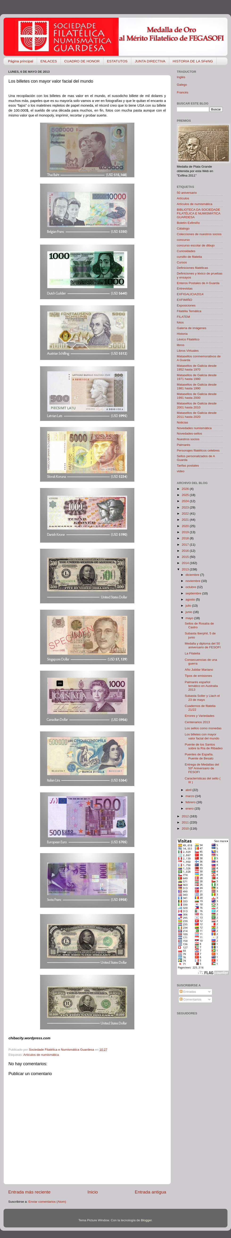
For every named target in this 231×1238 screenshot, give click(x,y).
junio (189, 612)
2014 (186, 563)
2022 (186, 513)
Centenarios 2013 (197, 722)
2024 (186, 501)
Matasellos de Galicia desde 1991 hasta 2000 (197, 395)
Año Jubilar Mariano (199, 669)
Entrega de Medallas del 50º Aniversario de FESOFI (202, 768)
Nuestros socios (188, 439)
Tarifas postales (188, 465)
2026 (186, 489)
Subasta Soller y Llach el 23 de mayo (202, 697)
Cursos (182, 262)
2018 (186, 538)
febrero (191, 802)
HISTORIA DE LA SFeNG (193, 61)
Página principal (20, 61)
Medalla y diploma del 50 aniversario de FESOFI (203, 645)
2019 (186, 532)
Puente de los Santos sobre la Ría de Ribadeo (204, 746)
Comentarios (190, 999)
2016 (186, 550)
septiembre (194, 593)
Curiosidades (186, 251)
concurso (183, 240)
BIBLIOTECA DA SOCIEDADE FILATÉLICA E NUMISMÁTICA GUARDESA (198, 213)
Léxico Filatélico (188, 339)
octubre (191, 587)
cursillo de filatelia (189, 256)
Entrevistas (185, 288)
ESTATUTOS (117, 61)
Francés (182, 92)
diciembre (193, 575)
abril (189, 790)
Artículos (183, 198)
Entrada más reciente (29, 1192)
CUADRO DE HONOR (82, 61)
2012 (186, 816)
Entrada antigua (150, 1192)
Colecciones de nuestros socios (199, 234)
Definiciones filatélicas (192, 268)
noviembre (193, 581)
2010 (186, 828)
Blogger (146, 1220)
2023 (186, 507)
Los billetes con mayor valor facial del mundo (202, 736)
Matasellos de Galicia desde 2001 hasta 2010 (197, 405)
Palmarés (183, 445)
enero (190, 808)
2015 (186, 557)
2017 (186, 544)
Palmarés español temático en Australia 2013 (201, 685)
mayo (190, 618)
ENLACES (49, 61)
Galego (182, 84)
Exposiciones (186, 305)
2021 (186, 519)
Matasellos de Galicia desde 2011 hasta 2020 (197, 414)
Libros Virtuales (188, 350)
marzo (190, 796)
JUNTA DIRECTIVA (150, 61)
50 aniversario (187, 192)
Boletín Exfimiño (188, 223)
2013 (186, 569)
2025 (186, 495)
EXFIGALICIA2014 (190, 294)
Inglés (181, 77)
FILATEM (183, 317)
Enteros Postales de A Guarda (198, 283)
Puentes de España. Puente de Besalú (199, 756)
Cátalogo (183, 228)
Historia (182, 333)
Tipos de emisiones (198, 675)
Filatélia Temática (189, 311)
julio (189, 605)
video (180, 471)
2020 (186, 526)
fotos (180, 322)
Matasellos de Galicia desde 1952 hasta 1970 (197, 367)
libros (180, 345)
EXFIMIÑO (184, 300)
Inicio (92, 1192)
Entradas (188, 991)
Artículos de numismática (41, 1055)
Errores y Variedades (199, 716)
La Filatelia (192, 653)
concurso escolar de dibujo (196, 245)
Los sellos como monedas (203, 728)
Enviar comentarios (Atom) (47, 1201)
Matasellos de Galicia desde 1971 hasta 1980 (197, 377)
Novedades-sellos (189, 433)
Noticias (182, 422)
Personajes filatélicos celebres (198, 450)
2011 (186, 822)
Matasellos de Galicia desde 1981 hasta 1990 (197, 386)
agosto (191, 599)
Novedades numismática (194, 428)
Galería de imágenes (191, 328)
